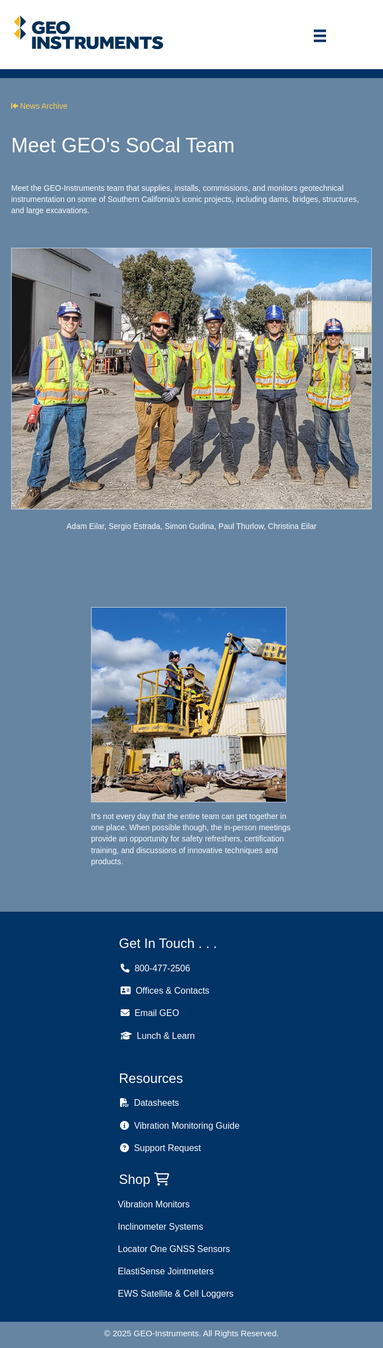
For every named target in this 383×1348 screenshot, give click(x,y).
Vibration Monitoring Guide (180, 1125)
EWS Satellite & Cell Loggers (175, 1293)
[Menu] (320, 35)
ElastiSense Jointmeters (166, 1271)
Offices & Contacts (165, 990)
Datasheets (149, 1103)
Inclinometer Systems (160, 1226)
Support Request (160, 1148)
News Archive (39, 106)
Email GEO (150, 1013)
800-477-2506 (155, 968)
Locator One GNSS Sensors (174, 1249)
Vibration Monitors (154, 1204)
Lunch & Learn (158, 1036)
